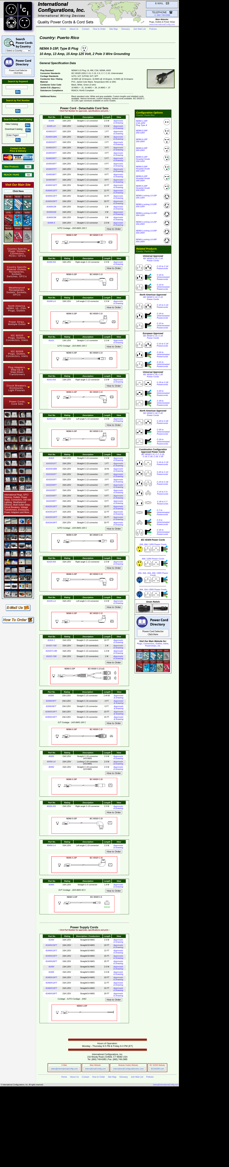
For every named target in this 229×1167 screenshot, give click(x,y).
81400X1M (51, 207)
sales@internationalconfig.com (64, 1069)
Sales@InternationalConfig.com (165, 1085)
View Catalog (12, 124)
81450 (51, 967)
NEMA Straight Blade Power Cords (58, 1114)
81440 (51, 940)
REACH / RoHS (14, 175)
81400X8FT (51, 174)
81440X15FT (51, 956)
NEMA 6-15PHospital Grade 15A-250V (143, 178)
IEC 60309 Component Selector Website (94, 1155)
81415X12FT (51, 512)
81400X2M (51, 212)
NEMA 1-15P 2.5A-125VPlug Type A (141, 123)
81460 (51, 972)
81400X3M (51, 217)
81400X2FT (51, 142)
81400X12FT (51, 190)
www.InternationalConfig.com (162, 24)
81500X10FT (51, 712)
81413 (51, 340)
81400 (51, 121)
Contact (85, 29)
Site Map (113, 29)
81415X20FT (51, 522)
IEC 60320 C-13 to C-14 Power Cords (55, 1139)
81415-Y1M (51, 645)
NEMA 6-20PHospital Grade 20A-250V (143, 188)
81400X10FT (51, 185)
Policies (153, 29)
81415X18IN (51, 469)
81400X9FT (51, 180)
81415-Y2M (51, 656)
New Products (14, 166)
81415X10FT (51, 506)
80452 (51, 767)
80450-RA (51, 806)
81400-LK (51, 126)
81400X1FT (51, 131)
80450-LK (51, 762)
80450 (51, 756)
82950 (51, 885)
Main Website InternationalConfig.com (98, 1151)
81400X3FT (51, 147)
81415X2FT (51, 474)
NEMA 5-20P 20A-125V (141, 131)
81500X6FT (51, 706)
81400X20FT (51, 201)
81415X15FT (51, 517)
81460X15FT (51, 988)
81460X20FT (51, 993)
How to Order (99, 29)
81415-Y (51, 640)
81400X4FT (51, 153)
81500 (51, 695)
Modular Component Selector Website (92, 1153)
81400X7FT (51, 169)
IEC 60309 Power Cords (46, 1118)
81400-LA (51, 301)
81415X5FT (51, 490)
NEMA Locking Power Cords (50, 1116)
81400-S (51, 223)
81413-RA (51, 380)
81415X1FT (51, 463)
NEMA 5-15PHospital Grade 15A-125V (143, 159)
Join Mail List (139, 29)
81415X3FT (51, 479)
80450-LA (51, 845)
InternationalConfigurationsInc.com (128, 1069)
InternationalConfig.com (95, 1069)
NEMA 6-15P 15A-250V (141, 140)
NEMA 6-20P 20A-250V (141, 149)
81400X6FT (51, 164)
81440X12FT (51, 950)
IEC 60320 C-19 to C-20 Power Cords (57, 1141)
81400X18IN (51, 137)
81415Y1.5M (51, 651)
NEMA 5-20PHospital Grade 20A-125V (143, 168)
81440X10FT (51, 945)
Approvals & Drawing (118, 122)
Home (63, 29)
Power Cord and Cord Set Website (85, 1157)
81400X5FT (51, 158)
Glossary (125, 29)
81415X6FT (51, 496)
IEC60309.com (157, 1069)
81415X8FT (51, 501)
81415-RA (51, 562)
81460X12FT (51, 983)
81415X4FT (51, 485)
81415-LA (51, 601)
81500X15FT (51, 717)
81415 (51, 458)
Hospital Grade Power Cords (84, 1122)
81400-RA (51, 262)
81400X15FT (51, 196)
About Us (73, 29)
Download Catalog (14, 129)
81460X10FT (51, 977)
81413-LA (51, 419)
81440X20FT (51, 961)
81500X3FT (51, 701)
